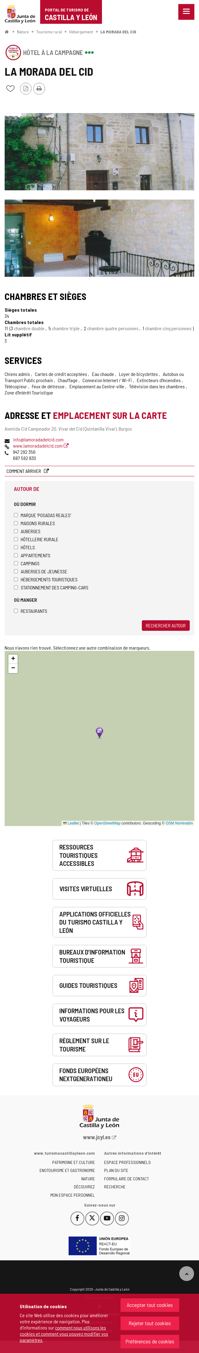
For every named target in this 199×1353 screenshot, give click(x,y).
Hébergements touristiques (46, 579)
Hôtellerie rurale (36, 539)
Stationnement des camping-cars (51, 587)
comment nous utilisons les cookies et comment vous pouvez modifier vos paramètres (64, 1334)
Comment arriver (24, 471)
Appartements (32, 555)
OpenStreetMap (107, 823)
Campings (27, 563)
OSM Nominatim (179, 823)
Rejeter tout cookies (150, 1323)
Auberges (27, 531)
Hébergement (81, 31)
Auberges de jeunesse (40, 571)
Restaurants (30, 611)
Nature (23, 31)
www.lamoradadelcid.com (41, 446)
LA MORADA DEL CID (118, 31)
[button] (13, 659)
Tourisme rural (49, 31)
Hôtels (24, 547)
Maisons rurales (34, 523)
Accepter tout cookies (150, 1304)
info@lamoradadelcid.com (38, 439)
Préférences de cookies (149, 1341)
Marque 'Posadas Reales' (42, 515)
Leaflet (71, 823)
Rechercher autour (166, 625)
